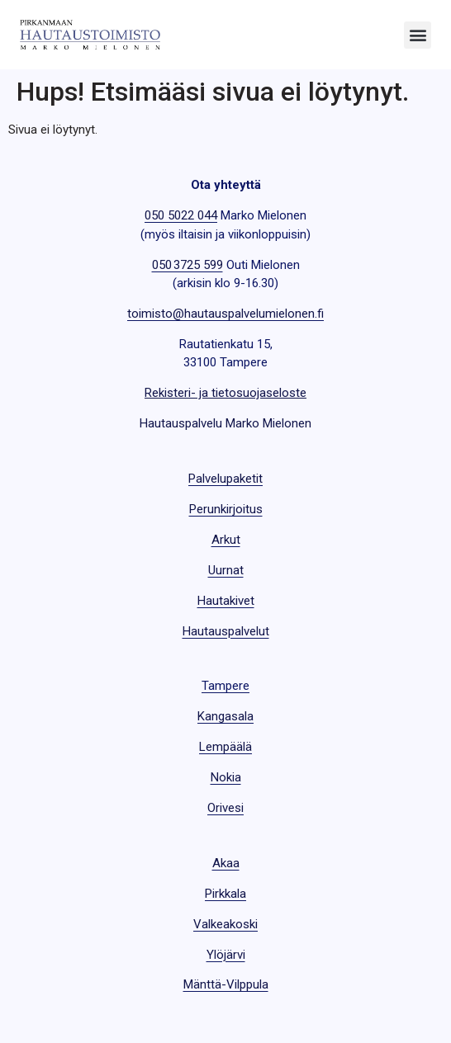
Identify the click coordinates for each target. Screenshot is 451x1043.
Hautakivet (225, 600)
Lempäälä (225, 746)
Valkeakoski (225, 924)
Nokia (226, 777)
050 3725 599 (187, 264)
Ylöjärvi (226, 954)
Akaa (226, 863)
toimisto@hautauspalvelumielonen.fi (225, 313)
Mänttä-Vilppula (225, 984)
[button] (417, 35)
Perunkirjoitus (226, 509)
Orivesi (225, 807)
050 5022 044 (181, 215)
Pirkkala (225, 893)
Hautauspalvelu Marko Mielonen (225, 423)
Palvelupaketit (225, 478)
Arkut (225, 539)
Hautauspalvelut (226, 631)
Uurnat (226, 570)
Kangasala (225, 716)
